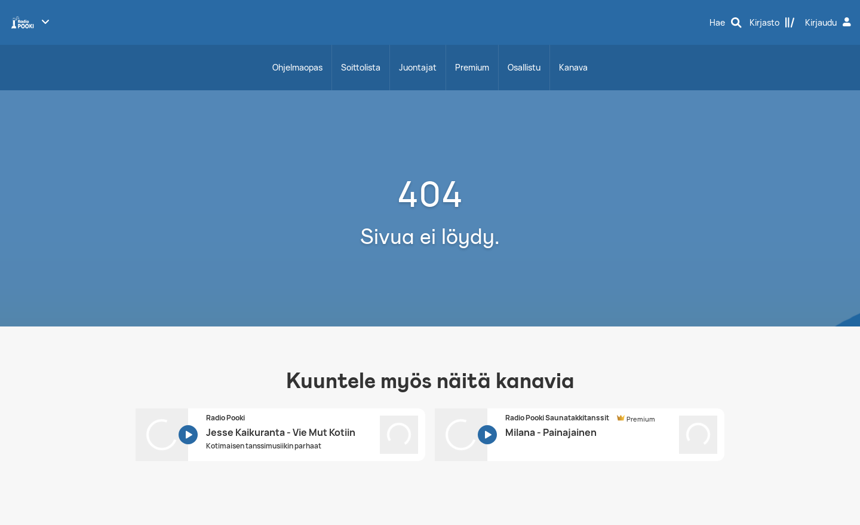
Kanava (573, 67)
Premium (472, 67)
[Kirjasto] (772, 23)
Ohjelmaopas (297, 67)
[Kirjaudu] (829, 23)
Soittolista (360, 67)
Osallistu (524, 67)
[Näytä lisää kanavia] (45, 21)
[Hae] (725, 23)
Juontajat (418, 67)
